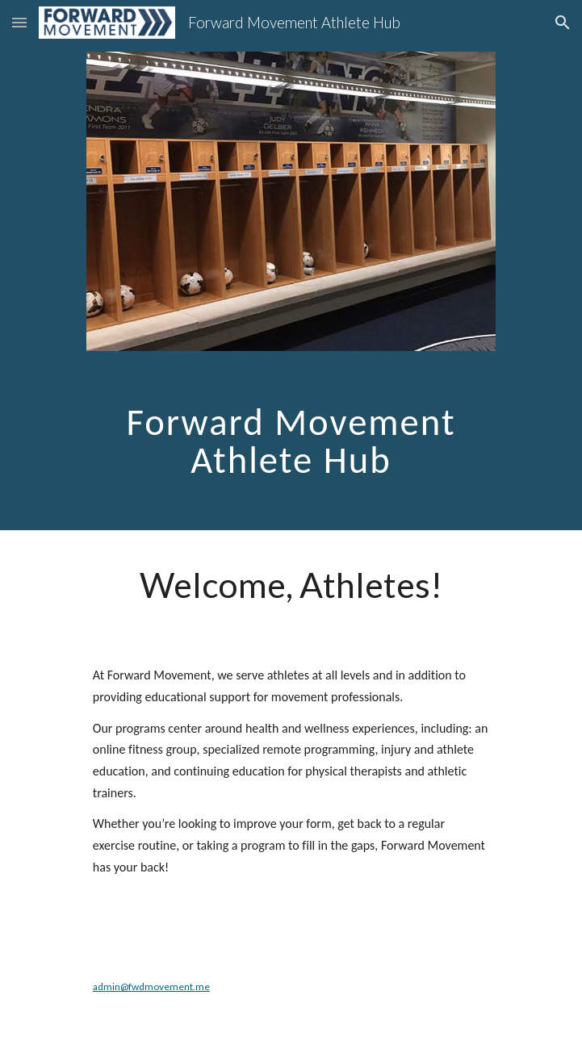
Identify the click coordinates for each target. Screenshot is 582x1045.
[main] (291, 434)
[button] (19, 22)
